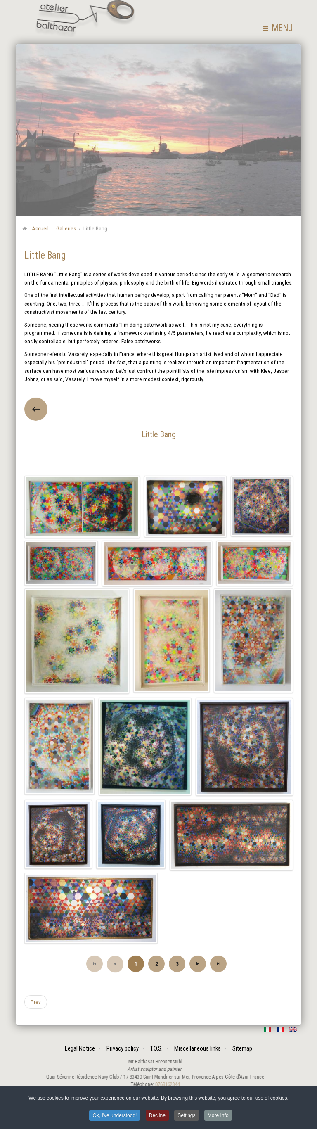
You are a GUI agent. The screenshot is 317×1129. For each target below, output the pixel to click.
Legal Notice (80, 1048)
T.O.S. (157, 1048)
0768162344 (163, 1084)
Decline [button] (157, 1116)
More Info (218, 1116)
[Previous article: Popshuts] (35, 1001)
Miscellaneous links (198, 1048)
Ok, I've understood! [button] (114, 1116)
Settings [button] (186, 1116)
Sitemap (243, 1048)
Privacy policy (123, 1048)
